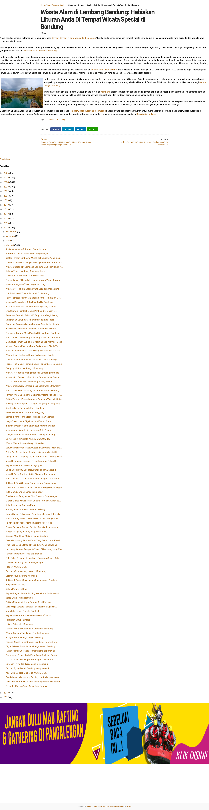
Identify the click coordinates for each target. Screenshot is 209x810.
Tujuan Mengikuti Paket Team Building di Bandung (30, 650)
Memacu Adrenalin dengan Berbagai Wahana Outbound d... (35, 262)
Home (43, 5)
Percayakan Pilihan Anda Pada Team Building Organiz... (33, 655)
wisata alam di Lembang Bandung (40, 50)
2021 (6, 195)
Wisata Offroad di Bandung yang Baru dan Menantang (32, 288)
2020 (6, 200)
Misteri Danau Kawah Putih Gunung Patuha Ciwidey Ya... (33, 500)
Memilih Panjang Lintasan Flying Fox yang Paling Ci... (32, 461)
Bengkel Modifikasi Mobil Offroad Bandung (27, 536)
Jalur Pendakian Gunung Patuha (21, 505)
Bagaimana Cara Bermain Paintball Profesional (29, 615)
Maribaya (105, 91)
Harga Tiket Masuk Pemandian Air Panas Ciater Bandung (34, 364)
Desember (11, 231)
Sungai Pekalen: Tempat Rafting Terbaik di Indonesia (32, 527)
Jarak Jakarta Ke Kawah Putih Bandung (25, 408)
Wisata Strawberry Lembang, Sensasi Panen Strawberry (33, 386)
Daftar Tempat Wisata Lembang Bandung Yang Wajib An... (34, 399)
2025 (6, 177)
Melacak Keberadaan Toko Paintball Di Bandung (29, 302)
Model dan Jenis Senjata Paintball (22, 611)
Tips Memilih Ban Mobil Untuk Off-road (25, 275)
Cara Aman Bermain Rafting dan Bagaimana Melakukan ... (34, 681)
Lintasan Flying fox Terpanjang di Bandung (27, 664)
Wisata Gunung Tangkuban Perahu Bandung (27, 633)
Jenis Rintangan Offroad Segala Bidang (25, 284)
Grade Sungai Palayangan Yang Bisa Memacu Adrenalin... (34, 514)
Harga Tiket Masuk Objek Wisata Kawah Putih (28, 421)
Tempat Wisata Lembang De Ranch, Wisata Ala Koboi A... (34, 394)
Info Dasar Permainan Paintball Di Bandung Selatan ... (32, 328)
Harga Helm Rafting (15, 584)
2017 (6, 214)
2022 (6, 191)
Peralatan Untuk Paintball (18, 620)
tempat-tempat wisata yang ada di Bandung (74, 38)
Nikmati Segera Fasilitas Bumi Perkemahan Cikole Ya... (32, 346)
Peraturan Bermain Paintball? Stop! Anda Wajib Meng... (33, 315)
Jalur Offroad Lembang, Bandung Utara (25, 271)
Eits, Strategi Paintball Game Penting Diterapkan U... (31, 311)
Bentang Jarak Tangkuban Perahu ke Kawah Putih (30, 416)
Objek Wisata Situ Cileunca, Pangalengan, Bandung (31, 469)
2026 (6, 173)
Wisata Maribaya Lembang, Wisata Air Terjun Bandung (32, 390)
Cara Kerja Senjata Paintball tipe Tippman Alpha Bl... (31, 606)
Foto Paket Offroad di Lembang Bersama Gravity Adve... (34, 558)
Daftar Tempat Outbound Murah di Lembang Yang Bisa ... (34, 258)
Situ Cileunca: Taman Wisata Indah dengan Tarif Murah (33, 478)
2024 (6, 182)
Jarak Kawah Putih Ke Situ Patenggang (25, 412)
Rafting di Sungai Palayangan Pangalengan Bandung (31, 580)
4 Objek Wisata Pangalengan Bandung (24, 637)
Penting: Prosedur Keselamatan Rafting (25, 509)
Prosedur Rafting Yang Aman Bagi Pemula (26, 686)
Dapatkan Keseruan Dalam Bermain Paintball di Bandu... (33, 324)
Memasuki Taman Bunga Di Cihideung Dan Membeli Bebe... (35, 341)
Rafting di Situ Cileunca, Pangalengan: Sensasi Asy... (31, 483)
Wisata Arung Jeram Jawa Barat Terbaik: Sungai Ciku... (33, 518)
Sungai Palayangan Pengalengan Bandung (26, 531)
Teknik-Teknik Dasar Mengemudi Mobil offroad (29, 522)
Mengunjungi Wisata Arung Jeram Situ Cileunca (29, 430)
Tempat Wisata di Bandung (56, 5)
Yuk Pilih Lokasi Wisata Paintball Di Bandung (27, 293)
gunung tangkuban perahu (104, 69)
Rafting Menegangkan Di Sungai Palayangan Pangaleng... (34, 403)
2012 (6, 697)
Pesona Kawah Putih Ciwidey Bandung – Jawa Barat (31, 642)
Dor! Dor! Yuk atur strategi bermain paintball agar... (31, 319)
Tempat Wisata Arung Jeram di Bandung (26, 571)
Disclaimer (5, 159)
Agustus (10, 236)
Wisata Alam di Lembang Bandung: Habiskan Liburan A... (33, 337)
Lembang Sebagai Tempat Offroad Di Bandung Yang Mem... (35, 549)
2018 (6, 209)
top (129, 806)
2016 (6, 218)
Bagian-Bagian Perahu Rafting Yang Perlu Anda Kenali (32, 593)
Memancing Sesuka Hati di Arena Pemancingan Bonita (32, 377)
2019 (6, 204)
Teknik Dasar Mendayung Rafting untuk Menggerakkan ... (34, 677)
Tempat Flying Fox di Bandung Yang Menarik (27, 668)
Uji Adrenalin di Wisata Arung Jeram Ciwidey (28, 439)
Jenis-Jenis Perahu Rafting (19, 597)
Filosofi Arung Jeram (16, 567)
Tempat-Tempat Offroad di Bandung (24, 553)
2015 (6, 223)
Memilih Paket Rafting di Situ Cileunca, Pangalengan (31, 474)
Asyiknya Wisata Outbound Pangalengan (26, 249)
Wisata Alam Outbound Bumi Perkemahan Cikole (30, 355)
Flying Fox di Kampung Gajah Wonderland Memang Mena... (35, 456)
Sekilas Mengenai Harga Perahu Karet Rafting (28, 602)
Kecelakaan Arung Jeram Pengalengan (25, 562)
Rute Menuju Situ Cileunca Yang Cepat (24, 492)
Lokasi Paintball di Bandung (19, 624)
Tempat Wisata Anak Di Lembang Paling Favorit (29, 381)
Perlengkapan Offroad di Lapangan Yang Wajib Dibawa (33, 280)
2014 (6, 227)
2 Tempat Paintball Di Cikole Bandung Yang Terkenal (31, 306)
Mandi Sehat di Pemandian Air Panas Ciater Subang (31, 359)
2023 (6, 186)
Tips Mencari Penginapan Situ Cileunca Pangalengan (31, 496)
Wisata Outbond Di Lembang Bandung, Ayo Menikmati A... (34, 267)
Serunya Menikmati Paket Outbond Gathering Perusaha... (34, 447)
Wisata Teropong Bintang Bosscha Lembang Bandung (32, 372)
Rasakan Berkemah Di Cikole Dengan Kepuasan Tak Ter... (33, 350)
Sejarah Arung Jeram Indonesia (21, 575)
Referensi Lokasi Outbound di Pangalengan (27, 253)
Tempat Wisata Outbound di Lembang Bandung (29, 628)
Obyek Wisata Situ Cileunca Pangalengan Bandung (30, 646)
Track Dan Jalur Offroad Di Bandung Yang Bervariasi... (32, 545)
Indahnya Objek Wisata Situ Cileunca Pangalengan (30, 425)
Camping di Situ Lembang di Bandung (24, 368)
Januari (10, 245)
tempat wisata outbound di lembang (88, 110)
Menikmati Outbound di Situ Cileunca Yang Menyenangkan (34, 487)
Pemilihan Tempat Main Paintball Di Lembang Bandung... (33, 333)
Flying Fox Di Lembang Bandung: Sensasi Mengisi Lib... (33, 452)
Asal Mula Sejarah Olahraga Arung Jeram (26, 673)
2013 (6, 692)
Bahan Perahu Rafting (16, 589)
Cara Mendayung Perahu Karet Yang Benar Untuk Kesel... (33, 540)
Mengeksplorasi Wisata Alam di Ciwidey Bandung (30, 434)
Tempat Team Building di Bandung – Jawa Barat (29, 659)
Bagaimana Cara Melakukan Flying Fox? (25, 465)
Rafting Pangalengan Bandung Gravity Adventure (105, 806)
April (8, 240)
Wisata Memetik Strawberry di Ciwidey (25, 443)
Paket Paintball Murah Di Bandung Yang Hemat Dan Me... (33, 297)
